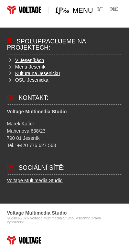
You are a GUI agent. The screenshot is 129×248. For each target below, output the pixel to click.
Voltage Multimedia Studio (35, 180)
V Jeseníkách (29, 60)
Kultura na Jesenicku (37, 73)
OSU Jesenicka (31, 80)
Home (24, 10)
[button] (114, 9)
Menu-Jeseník (30, 67)
